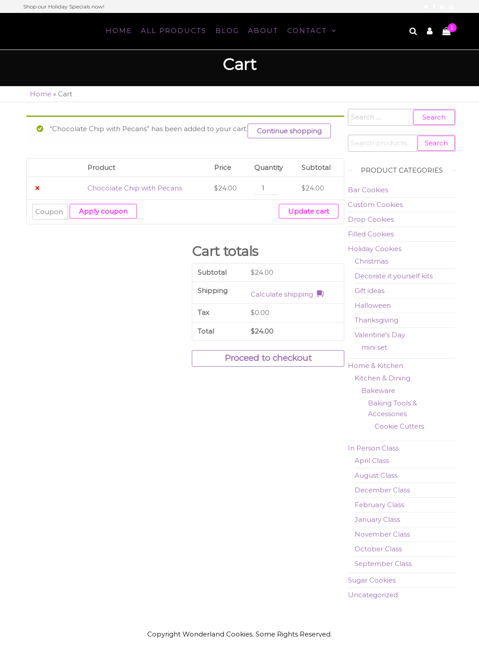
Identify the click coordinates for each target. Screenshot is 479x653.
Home (119, 30)
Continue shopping (289, 131)
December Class (382, 490)
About (263, 30)
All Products (173, 30)
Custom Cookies (375, 204)
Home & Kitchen (375, 365)
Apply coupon (103, 211)
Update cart (308, 211)
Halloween (373, 305)
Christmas (371, 261)
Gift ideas (369, 290)
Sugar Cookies (372, 580)
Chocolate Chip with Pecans (134, 188)
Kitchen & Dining (382, 378)
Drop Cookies (371, 219)
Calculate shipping (282, 294)
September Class (383, 563)
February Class (379, 504)
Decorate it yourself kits (394, 276)
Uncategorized (373, 595)
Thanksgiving (376, 320)
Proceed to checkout (268, 358)
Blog (227, 30)
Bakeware (378, 390)
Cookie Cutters (399, 426)
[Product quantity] (266, 188)
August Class (376, 475)
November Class (382, 534)
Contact (307, 30)
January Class (377, 519)
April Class (372, 460)
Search (436, 143)
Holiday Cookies (374, 248)
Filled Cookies (371, 234)
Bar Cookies (368, 190)
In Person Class (373, 448)
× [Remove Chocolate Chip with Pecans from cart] (37, 188)
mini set (374, 347)
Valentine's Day (380, 335)
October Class (378, 549)
